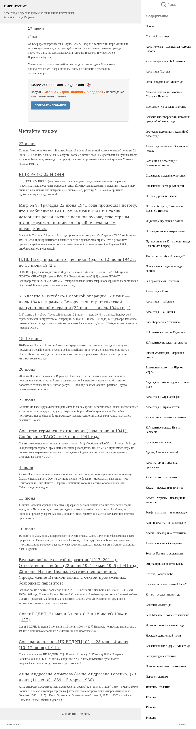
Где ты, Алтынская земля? (162, 452)
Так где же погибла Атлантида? (165, 256)
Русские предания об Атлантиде (166, 61)
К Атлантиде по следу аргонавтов (166, 342)
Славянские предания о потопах (166, 175)
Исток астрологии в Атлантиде (165, 625)
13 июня (151, 707)
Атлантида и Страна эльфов (163, 396)
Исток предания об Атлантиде (164, 81)
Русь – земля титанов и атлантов (166, 417)
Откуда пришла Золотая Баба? (164, 563)
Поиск (168, 4)
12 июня (151, 697)
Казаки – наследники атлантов (164, 487)
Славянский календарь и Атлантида (168, 645)
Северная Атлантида (158, 604)
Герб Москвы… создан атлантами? (167, 615)
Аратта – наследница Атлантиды (166, 533)
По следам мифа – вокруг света (165, 231)
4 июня (26, 467)
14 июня (151, 717)
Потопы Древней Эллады (161, 196)
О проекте (69, 713)
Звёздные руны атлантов (161, 656)
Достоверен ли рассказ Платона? (166, 106)
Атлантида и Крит (157, 291)
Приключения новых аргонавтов (166, 666)
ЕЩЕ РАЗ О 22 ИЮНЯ (42, 174)
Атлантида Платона (158, 71)
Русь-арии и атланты (158, 442)
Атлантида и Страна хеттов (163, 407)
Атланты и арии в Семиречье (164, 543)
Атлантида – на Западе (160, 301)
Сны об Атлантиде (157, 36)
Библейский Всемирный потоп (165, 185)
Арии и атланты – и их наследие (166, 522)
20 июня (27, 369)
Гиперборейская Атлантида (163, 322)
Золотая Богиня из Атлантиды (164, 553)
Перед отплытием (157, 676)
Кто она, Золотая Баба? (160, 574)
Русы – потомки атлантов (161, 477)
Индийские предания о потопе (164, 220)
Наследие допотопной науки (163, 635)
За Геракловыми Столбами (162, 281)
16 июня (27, 528)
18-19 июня (30, 338)
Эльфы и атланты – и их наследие (167, 512)
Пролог (150, 26)
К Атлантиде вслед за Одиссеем (165, 332)
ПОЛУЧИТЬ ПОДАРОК (50, 105)
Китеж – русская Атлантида (163, 594)
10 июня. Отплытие (158, 686)
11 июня (27, 498)
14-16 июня (13, 724)
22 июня (27, 143)
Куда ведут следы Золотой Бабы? (166, 584)
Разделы (84, 713)
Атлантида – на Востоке (161, 311)
